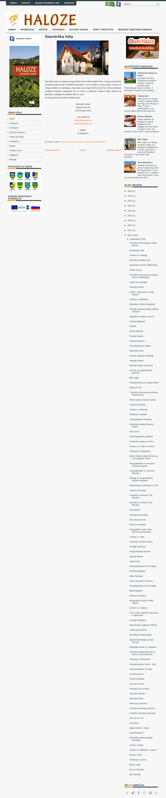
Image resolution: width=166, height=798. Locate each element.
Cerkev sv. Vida (136, 537)
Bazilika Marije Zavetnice (141, 365)
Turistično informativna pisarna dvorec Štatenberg (143, 276)
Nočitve (43, 30)
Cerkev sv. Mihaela (138, 409)
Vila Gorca (134, 431)
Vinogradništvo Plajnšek (140, 419)
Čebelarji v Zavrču (137, 759)
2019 (129, 220)
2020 (129, 215)
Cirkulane (14, 128)
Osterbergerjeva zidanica (141, 436)
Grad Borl (133, 723)
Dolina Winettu (144, 116)
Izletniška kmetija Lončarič (141, 316)
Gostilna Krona (136, 674)
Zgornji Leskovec (17, 132)
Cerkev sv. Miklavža (138, 299)
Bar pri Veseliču (136, 769)
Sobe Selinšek (136, 576)
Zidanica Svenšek (137, 490)
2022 (129, 205)
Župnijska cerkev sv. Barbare (142, 647)
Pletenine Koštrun (137, 595)
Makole (13, 159)
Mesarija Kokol (136, 698)
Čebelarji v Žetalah (138, 414)
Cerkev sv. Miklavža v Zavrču (143, 750)
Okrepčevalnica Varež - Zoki (142, 664)
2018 (129, 225)
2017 (129, 230)
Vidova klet (142, 96)
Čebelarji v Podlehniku (139, 451)
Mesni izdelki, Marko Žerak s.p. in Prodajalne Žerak (143, 457)
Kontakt (26, 3)
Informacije (27, 30)
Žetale (12, 146)
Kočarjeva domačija (138, 515)
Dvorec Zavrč (135, 755)
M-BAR (132, 326)
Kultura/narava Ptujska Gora (83, 142)
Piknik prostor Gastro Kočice (142, 400)
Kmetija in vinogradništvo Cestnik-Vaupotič (141, 479)
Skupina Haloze (24, 38)
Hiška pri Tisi (135, 387)
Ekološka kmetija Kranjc (140, 635)
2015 (129, 235)
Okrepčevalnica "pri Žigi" (140, 669)
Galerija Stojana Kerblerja (141, 356)
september (135, 239)
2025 (129, 191)
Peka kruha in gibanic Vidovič (143, 625)
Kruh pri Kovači (136, 684)
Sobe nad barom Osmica (141, 581)
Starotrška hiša (59, 37)
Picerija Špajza (136, 336)
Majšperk (14, 155)
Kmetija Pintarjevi (137, 620)
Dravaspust (134, 510)
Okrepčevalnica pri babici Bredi (143, 382)
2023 (129, 201)
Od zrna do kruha (137, 519)
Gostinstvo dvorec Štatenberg (143, 265)
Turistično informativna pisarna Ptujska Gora (143, 393)
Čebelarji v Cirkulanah (139, 659)
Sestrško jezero (136, 287)
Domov (13, 3)
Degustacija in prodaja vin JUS (143, 485)
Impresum (69, 3)
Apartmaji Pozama (138, 630)
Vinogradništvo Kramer (140, 551)
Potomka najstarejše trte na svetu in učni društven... (142, 653)
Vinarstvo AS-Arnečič (139, 688)
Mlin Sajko (142, 139)
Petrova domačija (137, 524)
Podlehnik (14, 141)
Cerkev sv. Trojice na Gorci (141, 446)
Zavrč (12, 118)
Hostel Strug (135, 270)
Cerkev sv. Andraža (138, 608)
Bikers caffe (134, 764)
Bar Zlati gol (135, 774)
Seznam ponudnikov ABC (47, 3)
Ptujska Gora (16, 150)
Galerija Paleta (136, 360)
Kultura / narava (78, 30)
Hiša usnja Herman (138, 703)
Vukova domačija (137, 404)
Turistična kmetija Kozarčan (142, 708)
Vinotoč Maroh (136, 556)
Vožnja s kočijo (136, 745)
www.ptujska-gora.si (83, 123)
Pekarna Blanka (136, 679)
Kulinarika (58, 30)
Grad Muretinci (144, 162)
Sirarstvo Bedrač (137, 693)
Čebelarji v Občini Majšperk (142, 304)
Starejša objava (114, 150)
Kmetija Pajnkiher (137, 546)
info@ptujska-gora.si (83, 120)
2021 (129, 211)
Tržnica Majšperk (137, 321)
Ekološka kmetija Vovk (139, 260)
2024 (129, 196)
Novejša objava (52, 150)
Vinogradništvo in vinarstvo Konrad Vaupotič (141, 464)
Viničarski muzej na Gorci (141, 441)
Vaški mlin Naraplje (138, 282)
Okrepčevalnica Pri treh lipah (142, 566)
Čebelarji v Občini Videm (140, 542)
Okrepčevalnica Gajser (140, 346)
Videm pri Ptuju (17, 137)
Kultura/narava (66, 142)
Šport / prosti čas (103, 30)
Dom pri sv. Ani (136, 718)
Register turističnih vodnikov (135, 30)
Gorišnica (14, 123)
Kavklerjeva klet (136, 250)
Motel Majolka (135, 590)
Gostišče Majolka (137, 571)
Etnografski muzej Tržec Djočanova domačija (140, 530)
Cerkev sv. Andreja (138, 255)
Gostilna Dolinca (137, 341)
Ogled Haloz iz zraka (139, 728)
